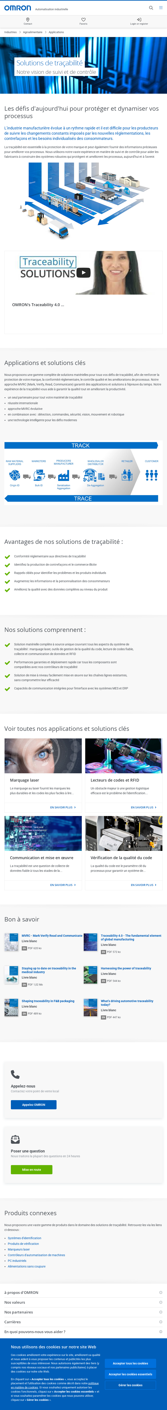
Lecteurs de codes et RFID (115, 780)
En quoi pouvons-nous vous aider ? (34, 1331)
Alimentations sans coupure (26, 1266)
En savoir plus (61, 807)
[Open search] (151, 8)
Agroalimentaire (32, 32)
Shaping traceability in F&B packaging (48, 1001)
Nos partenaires (18, 1312)
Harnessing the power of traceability (126, 968)
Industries (10, 32)
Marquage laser (24, 780)
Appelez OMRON (33, 1104)
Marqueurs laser (19, 1249)
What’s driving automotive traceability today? (127, 1002)
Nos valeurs (14, 1302)
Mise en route (31, 1169)
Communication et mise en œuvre (41, 857)
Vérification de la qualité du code (121, 857)
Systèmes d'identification (24, 1238)
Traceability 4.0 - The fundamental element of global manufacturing (131, 937)
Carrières (12, 1321)
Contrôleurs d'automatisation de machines (36, 1255)
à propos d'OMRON (21, 1292)
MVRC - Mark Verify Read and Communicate (52, 935)
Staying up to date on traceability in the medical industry (49, 970)
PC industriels (17, 1260)
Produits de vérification (23, 1243)
